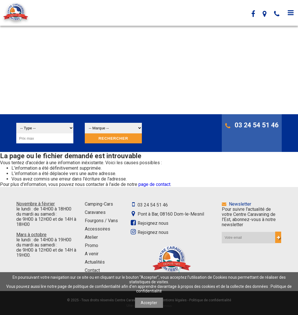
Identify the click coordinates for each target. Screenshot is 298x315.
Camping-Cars (99, 204)
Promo (91, 245)
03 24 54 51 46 (252, 125)
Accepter (149, 302)
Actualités (95, 262)
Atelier (91, 237)
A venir (91, 253)
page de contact (154, 184)
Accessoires (97, 229)
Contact (92, 270)
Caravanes (95, 212)
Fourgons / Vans (101, 220)
